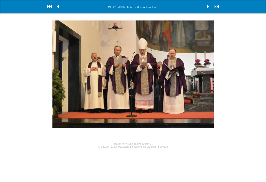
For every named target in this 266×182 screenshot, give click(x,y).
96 (109, 6)
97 (114, 6)
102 (143, 6)
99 (124, 6)
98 (119, 6)
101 (137, 6)
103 (149, 6)
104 (156, 6)
